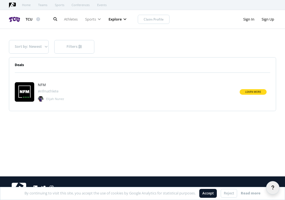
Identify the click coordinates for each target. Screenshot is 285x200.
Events (102, 5)
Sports (59, 5)
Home (26, 5)
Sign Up (268, 19)
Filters (74, 46)
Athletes (71, 19)
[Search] (55, 19)
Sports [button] (93, 19)
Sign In (248, 19)
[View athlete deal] (51, 85)
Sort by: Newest (31, 46)
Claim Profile (154, 19)
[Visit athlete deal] (24, 92)
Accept (208, 193)
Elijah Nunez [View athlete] (55, 99)
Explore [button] (118, 19)
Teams (42, 5)
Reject (229, 193)
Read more (251, 193)
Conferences (81, 5)
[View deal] (40, 99)
